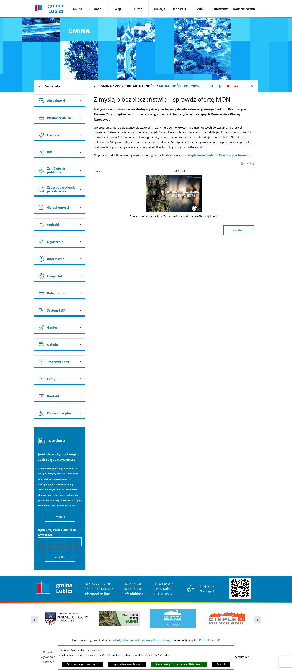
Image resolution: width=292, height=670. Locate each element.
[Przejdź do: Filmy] (59, 379)
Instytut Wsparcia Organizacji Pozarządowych (144, 640)
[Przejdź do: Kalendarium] (59, 293)
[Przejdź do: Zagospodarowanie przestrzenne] (59, 189)
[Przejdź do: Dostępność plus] (59, 413)
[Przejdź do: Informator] (59, 259)
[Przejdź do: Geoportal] (59, 276)
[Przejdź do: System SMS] (59, 310)
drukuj (250, 163)
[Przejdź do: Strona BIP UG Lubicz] (236, 86)
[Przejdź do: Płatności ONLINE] (59, 118)
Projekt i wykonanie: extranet (48, 657)
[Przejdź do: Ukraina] (59, 135)
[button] (212, 86)
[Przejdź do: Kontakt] (59, 396)
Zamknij (221, 664)
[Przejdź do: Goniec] (59, 327)
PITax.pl (204, 640)
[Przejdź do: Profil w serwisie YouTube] (228, 86)
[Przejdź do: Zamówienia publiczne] (59, 170)
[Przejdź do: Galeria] (59, 344)
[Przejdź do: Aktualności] (59, 100)
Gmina (106, 86)
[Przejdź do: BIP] (59, 152)
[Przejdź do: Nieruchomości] (59, 207)
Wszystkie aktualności (135, 86)
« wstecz (239, 230)
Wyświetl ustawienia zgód (127, 664)
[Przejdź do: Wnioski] (59, 224)
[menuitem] (77, 9)
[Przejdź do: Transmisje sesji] (59, 361)
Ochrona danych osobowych (82, 664)
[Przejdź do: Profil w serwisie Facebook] (220, 86)
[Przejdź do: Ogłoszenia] (59, 242)
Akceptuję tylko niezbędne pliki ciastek (179, 664)
